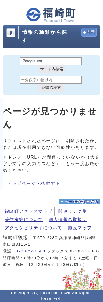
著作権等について (24, 219)
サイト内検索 (51, 69)
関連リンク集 (72, 211)
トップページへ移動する (33, 183)
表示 (91, 32)
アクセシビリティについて (33, 227)
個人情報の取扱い (68, 219)
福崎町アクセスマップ (28, 211)
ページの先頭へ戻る (82, 202)
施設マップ (80, 227)
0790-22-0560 (31, 251)
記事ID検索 (51, 88)
